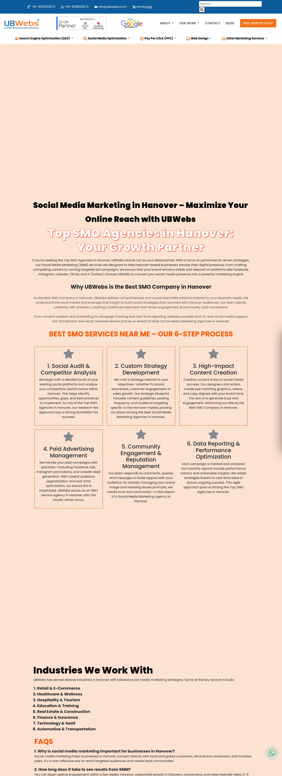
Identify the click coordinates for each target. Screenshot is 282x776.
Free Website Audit (258, 23)
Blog (230, 23)
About (165, 23)
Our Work (188, 23)
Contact (212, 23)
